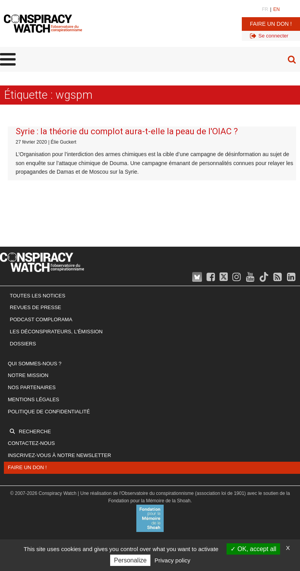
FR (265, 9)
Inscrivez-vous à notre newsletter (59, 455)
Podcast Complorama (41, 319)
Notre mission (28, 375)
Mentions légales (33, 399)
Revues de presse (35, 307)
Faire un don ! (271, 24)
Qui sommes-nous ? (34, 363)
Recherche (35, 431)
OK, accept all (253, 549)
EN (276, 9)
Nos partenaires (31, 387)
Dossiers (23, 344)
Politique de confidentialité (49, 411)
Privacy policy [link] (173, 560)
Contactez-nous (31, 443)
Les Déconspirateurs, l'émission (56, 331)
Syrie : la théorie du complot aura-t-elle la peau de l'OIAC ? (127, 131)
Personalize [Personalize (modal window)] (130, 560)
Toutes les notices (37, 296)
